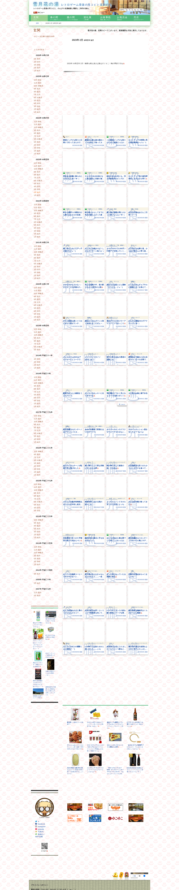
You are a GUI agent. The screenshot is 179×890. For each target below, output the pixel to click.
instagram (42, 827)
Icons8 (47, 883)
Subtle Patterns (36, 878)
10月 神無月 (38, 86)
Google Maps (35, 883)
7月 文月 (37, 95)
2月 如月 (37, 68)
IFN (32, 875)
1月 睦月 (37, 71)
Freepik (51, 880)
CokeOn (123, 404)
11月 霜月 (37, 83)
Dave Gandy (45, 880)
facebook (41, 824)
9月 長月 (37, 89)
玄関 (37, 23)
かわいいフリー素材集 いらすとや (41, 871)
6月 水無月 (38, 97)
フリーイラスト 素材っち (38, 873)
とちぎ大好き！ (40, 50)
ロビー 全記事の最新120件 (44, 36)
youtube (41, 829)
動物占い (41, 834)
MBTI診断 (39, 837)
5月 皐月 (37, 59)
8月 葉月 (37, 92)
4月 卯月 (37, 62)
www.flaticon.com (86, 880)
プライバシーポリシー (39, 857)
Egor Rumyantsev (61, 880)
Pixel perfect (72, 880)
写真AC (41, 832)
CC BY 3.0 (104, 880)
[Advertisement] (44, 746)
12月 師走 (37, 80)
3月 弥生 (37, 65)
